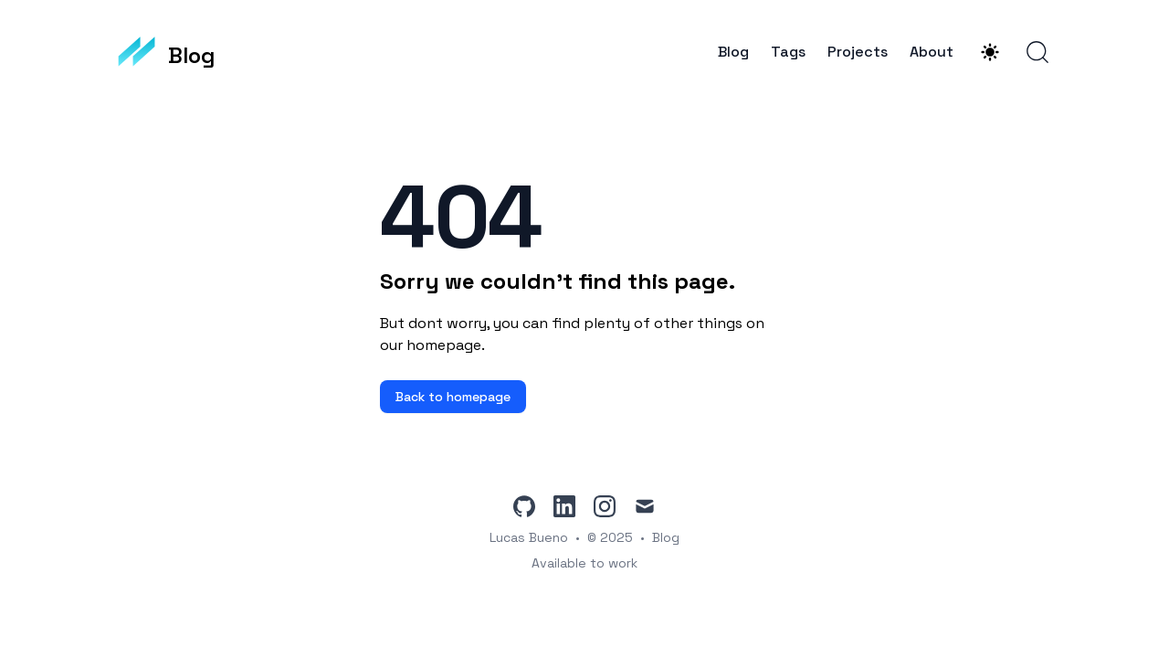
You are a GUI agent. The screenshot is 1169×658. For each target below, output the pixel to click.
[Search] (1037, 52)
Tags (788, 52)
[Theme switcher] (990, 52)
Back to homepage (453, 396)
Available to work (584, 563)
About (931, 52)
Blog (733, 52)
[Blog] (166, 52)
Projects (857, 52)
